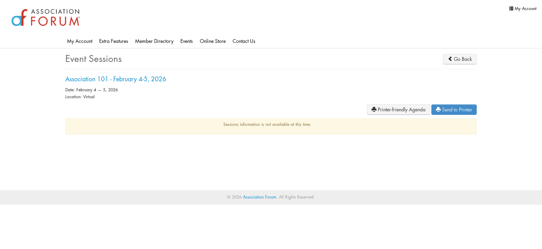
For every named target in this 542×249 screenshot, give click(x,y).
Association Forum (259, 197)
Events (186, 41)
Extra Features (113, 41)
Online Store (213, 41)
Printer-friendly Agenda (399, 109)
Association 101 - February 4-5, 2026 (115, 79)
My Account (79, 41)
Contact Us (244, 41)
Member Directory (154, 41)
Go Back (460, 59)
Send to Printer (454, 109)
